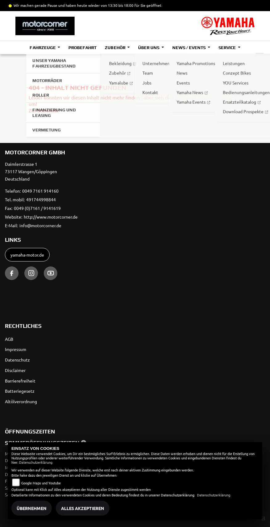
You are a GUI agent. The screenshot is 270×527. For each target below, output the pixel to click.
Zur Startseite (44, 110)
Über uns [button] (149, 47)
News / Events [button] (189, 47)
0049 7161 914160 (40, 191)
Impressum (15, 349)
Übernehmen (32, 508)
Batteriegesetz (20, 391)
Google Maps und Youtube (41, 482)
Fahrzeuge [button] (43, 47)
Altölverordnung (21, 401)
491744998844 (41, 199)
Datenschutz (17, 359)
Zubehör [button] (115, 47)
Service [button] (228, 47)
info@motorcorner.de (40, 225)
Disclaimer (15, 370)
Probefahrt (82, 47)
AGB (9, 339)
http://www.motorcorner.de (51, 217)
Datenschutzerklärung (35, 462)
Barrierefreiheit (20, 380)
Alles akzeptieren (82, 508)
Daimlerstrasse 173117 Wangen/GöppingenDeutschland (31, 171)
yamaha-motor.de (27, 254)
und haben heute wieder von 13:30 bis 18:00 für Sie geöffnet (109, 5)
